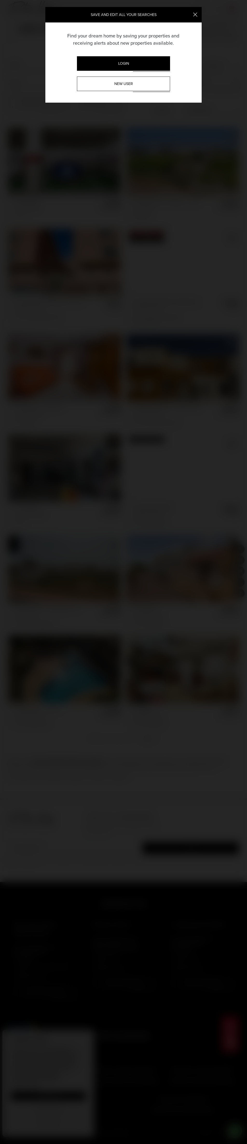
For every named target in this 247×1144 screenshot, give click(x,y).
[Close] (195, 14)
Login (123, 63)
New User (123, 83)
